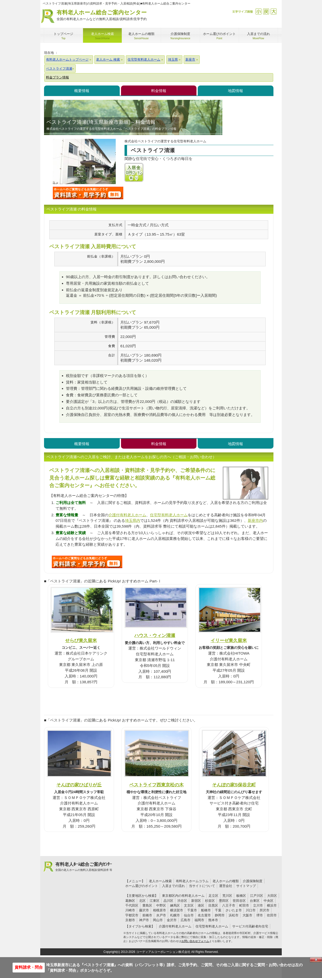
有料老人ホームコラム (192, 881)
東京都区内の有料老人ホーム (183, 896)
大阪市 (247, 915)
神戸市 (144, 920)
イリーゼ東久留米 (229, 640)
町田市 (244, 905)
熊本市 (213, 920)
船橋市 (206, 910)
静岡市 (220, 915)
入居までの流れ (173, 886)
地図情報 (235, 91)
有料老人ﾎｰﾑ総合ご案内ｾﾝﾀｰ (83, 867)
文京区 (189, 905)
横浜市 (272, 905)
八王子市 (228, 905)
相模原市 (159, 910)
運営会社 (225, 886)
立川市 (258, 905)
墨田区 (224, 901)
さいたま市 (233, 910)
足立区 (213, 896)
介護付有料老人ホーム (127, 515)
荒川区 (227, 896)
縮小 (258, 11)
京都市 (130, 920)
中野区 (161, 905)
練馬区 (175, 905)
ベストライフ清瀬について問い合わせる (88, 193)
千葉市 (192, 910)
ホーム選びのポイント (141, 886)
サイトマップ (246, 886)
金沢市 (172, 920)
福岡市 (199, 920)
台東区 (255, 901)
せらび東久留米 (81, 640)
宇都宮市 (131, 915)
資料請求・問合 (29, 967)
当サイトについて (202, 886)
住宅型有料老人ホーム (169, 515)
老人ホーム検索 (160, 881)
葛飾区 (130, 901)
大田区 (272, 896)
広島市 (185, 920)
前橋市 (147, 915)
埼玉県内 (132, 520)
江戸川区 (256, 896)
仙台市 (189, 915)
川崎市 (130, 910)
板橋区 (241, 896)
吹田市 (272, 915)
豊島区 (147, 905)
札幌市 (175, 915)
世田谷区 (239, 901)
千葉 (218, 910)
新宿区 (196, 901)
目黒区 (213, 905)
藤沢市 (144, 910)
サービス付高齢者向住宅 (250, 926)
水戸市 (161, 915)
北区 (142, 901)
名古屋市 (204, 915)
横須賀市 (176, 910)
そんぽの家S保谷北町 (234, 784)
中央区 (268, 901)
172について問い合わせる (87, 562)
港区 (201, 905)
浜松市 (233, 915)
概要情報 (81, 91)
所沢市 (264, 910)
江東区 (154, 901)
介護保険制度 (252, 881)
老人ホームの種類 (226, 881)
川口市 (251, 910)
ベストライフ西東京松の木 (156, 784)
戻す (266, 11)
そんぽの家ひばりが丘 (79, 784)
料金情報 (158, 91)
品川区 (168, 901)
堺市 (259, 915)
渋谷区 (182, 901)
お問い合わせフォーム (195, 941)
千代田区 (131, 905)
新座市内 (255, 520)
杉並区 (210, 901)
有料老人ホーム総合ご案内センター (102, 15)
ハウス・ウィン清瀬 (154, 635)
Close (316, 959)
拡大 (273, 11)
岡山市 (158, 920)
